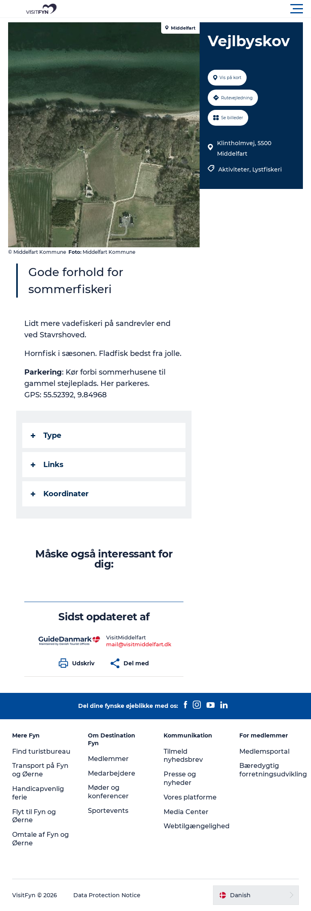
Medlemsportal (264, 751)
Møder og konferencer (108, 792)
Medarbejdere (111, 773)
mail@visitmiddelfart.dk (138, 644)
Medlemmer (108, 759)
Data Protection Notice (107, 895)
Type (46, 435)
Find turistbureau (41, 751)
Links (47, 464)
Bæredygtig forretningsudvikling (273, 770)
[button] (192, 9)
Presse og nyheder (180, 778)
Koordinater (60, 493)
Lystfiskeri (267, 169)
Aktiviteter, (235, 169)
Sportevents (108, 811)
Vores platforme (190, 797)
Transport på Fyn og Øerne (40, 770)
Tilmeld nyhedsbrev (183, 756)
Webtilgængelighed (197, 826)
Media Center (186, 812)
